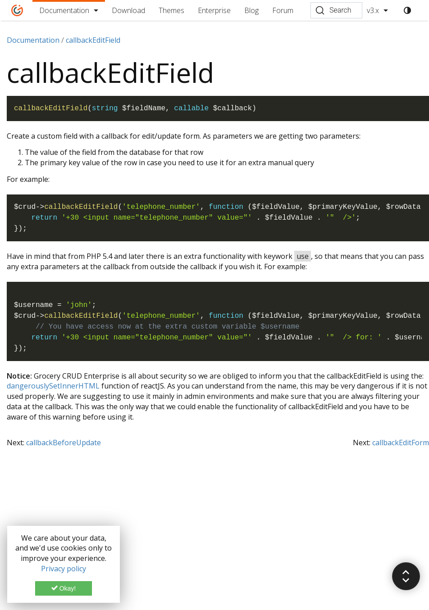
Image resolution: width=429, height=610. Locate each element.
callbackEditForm (400, 442)
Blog (251, 10)
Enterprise (214, 10)
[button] (406, 576)
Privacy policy (63, 569)
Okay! (63, 588)
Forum (282, 10)
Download (128, 10)
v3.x (373, 10)
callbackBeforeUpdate (63, 442)
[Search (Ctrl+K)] (336, 10)
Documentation (64, 10)
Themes (171, 10)
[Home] (17, 10)
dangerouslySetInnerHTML (53, 386)
